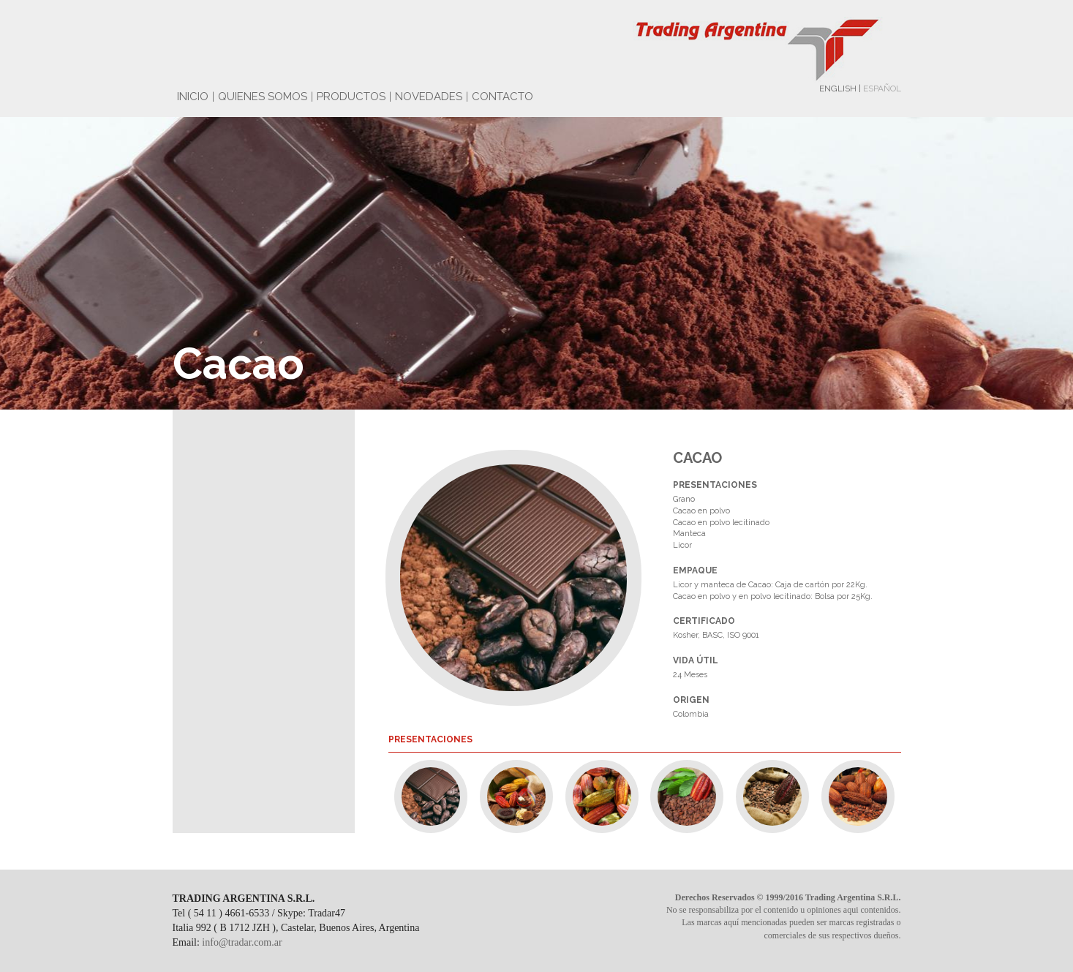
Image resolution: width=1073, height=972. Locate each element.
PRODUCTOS (351, 96)
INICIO (192, 96)
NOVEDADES (428, 96)
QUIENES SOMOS (262, 96)
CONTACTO (502, 96)
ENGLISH (837, 88)
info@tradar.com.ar (242, 942)
